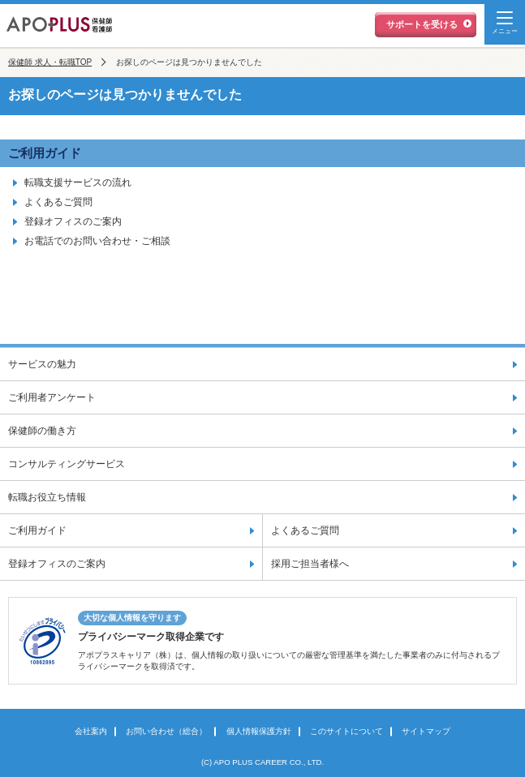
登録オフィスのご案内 (73, 221)
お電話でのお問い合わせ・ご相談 (97, 241)
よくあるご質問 (58, 202)
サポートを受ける (422, 24)
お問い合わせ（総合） (166, 731)
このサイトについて (346, 731)
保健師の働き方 (42, 430)
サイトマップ (426, 731)
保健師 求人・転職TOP (50, 62)
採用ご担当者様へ (310, 563)
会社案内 (91, 731)
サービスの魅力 (42, 364)
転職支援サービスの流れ (77, 182)
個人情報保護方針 (258, 731)
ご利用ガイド (44, 153)
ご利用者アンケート (52, 397)
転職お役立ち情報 (47, 497)
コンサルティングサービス (66, 464)
